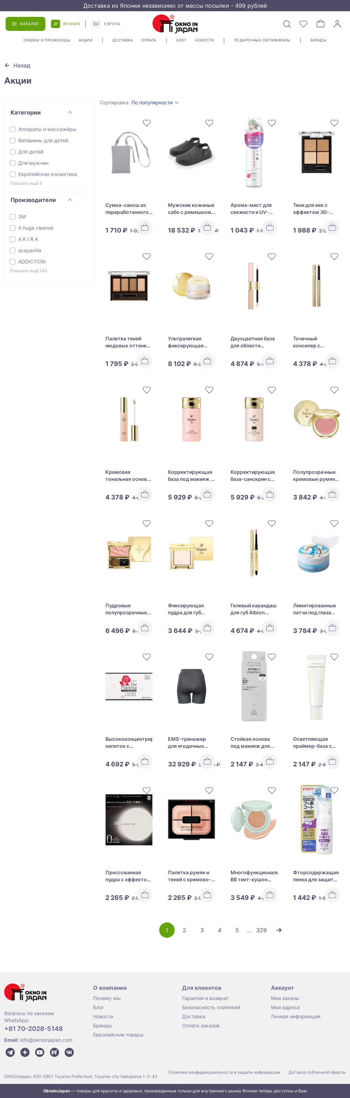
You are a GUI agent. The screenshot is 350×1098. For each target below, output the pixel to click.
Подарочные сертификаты (262, 40)
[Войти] (337, 24)
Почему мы (107, 998)
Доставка (122, 40)
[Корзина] (320, 24)
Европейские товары (118, 1035)
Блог (181, 40)
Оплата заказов (201, 1025)
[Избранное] (304, 24)
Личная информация (295, 1016)
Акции (85, 40)
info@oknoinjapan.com (46, 1040)
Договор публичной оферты (317, 1072)
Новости (204, 40)
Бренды (318, 40)
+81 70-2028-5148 (33, 1028)
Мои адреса (285, 1007)
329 (261, 930)
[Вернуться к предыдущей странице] (17, 65)
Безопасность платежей (211, 1007)
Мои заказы (285, 998)
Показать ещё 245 (28, 270)
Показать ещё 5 (26, 183)
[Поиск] (287, 24)
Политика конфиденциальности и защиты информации (224, 1072)
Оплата (148, 40)
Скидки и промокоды (47, 40)
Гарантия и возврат (205, 998)
